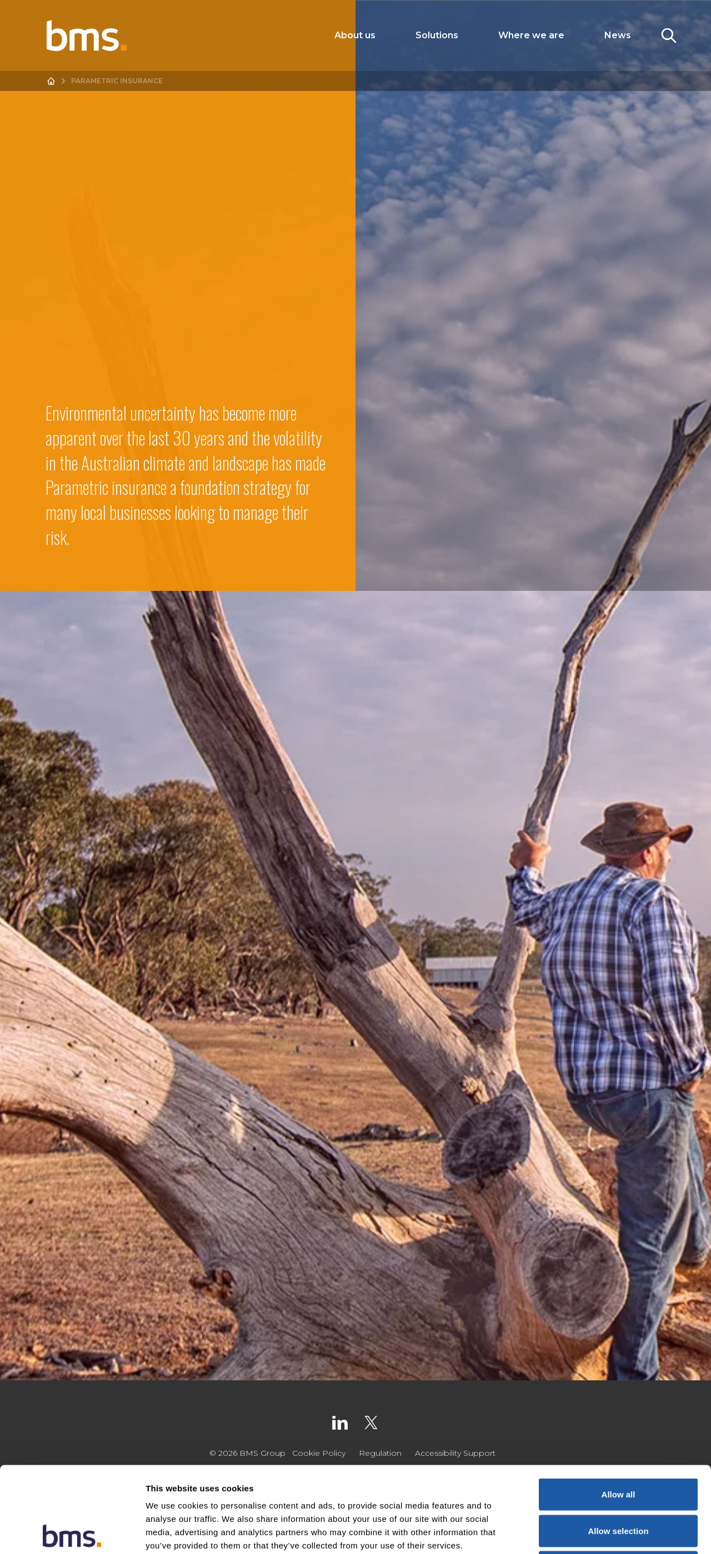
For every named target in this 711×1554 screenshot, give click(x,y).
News (617, 35)
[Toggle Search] (669, 35)
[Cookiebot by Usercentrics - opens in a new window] (72, 1532)
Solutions (436, 35)
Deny (618, 1481)
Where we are (531, 35)
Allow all (618, 1408)
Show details (583, 1532)
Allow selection (618, 1445)
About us (354, 35)
